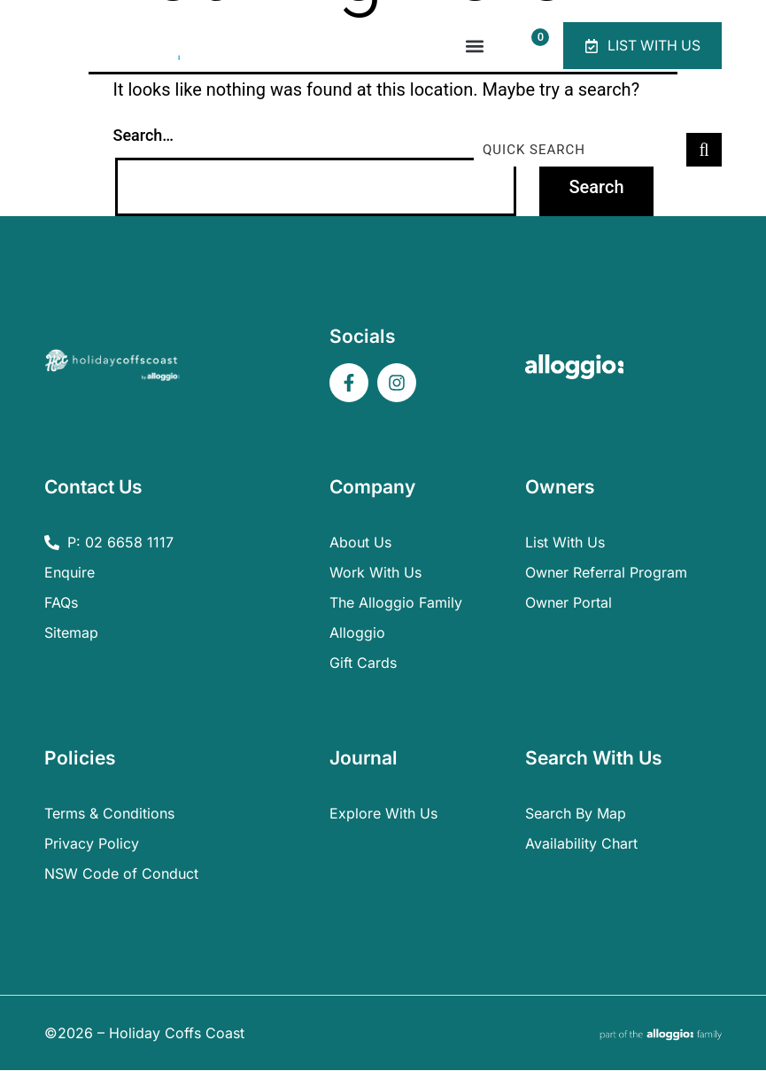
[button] (471, 46)
